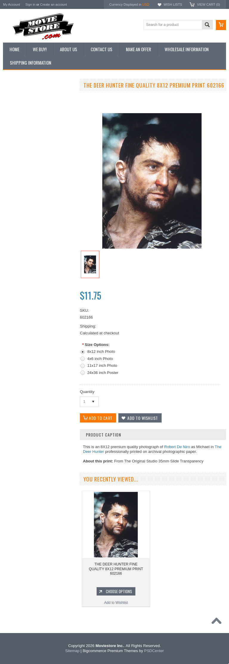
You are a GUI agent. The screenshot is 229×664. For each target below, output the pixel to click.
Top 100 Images (19, 117)
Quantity (87, 391)
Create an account (53, 4)
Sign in (30, 4)
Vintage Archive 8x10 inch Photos (33, 107)
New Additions (17, 96)
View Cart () (208, 4)
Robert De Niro (177, 447)
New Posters (16, 147)
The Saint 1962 (18, 452)
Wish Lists (172, 4)
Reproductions (17, 137)
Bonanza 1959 (17, 462)
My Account (11, 4)
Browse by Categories (23, 127)
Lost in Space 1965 (21, 401)
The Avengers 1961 (21, 381)
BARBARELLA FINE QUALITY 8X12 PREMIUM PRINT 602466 (39, 307)
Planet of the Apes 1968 (25, 421)
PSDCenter (154, 651)
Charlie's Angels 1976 (23, 391)
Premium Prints (18, 157)
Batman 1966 (16, 371)
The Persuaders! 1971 (24, 431)
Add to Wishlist (38, 338)
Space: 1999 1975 (20, 411)
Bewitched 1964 (19, 441)
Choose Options (42, 327)
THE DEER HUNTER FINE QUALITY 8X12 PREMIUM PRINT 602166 (116, 569)
